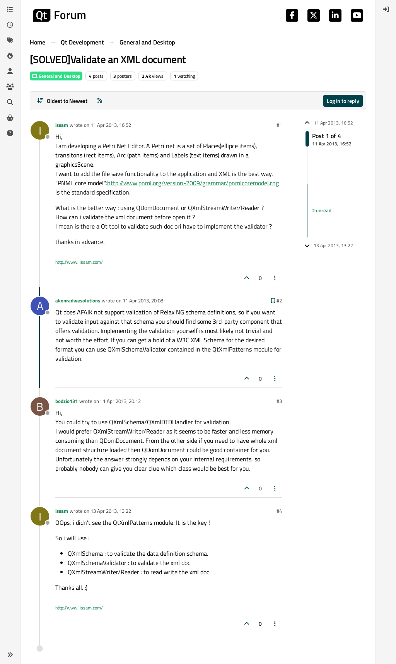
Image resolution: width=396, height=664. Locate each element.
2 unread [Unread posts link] (321, 210)
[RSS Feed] (100, 101)
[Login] (386, 9)
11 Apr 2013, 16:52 (110, 125)
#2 (279, 300)
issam (61, 125)
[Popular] (10, 56)
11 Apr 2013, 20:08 (143, 300)
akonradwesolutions (77, 300)
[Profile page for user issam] (40, 130)
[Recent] (10, 25)
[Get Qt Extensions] (10, 117)
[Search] (10, 102)
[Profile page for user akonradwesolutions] (40, 306)
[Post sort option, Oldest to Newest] (62, 101)
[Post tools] (275, 278)
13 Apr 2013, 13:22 (110, 511)
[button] (10, 655)
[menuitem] (386, 9)
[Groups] (10, 86)
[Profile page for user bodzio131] (40, 406)
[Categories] (10, 9)
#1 (279, 125)
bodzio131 (66, 401)
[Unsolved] (10, 133)
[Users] (10, 71)
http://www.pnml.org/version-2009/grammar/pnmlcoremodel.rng (193, 183)
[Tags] (10, 40)
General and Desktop (56, 76)
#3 (279, 401)
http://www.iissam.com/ (79, 262)
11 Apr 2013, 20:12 (120, 401)
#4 (279, 511)
